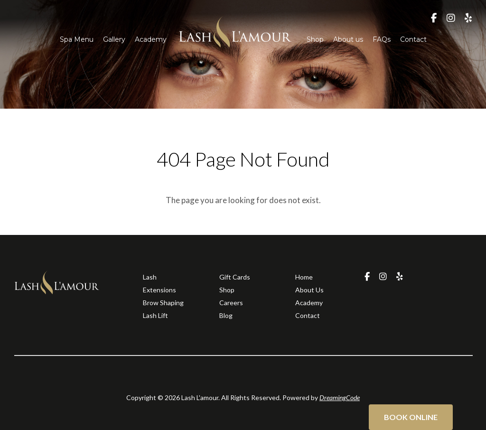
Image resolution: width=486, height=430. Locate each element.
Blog (226, 315)
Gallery (114, 39)
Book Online (411, 416)
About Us (309, 290)
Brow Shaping (163, 303)
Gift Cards (234, 277)
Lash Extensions (159, 283)
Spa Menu (76, 39)
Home (304, 277)
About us (348, 39)
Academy (151, 39)
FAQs (382, 39)
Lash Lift (155, 315)
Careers (231, 303)
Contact (413, 39)
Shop (315, 39)
